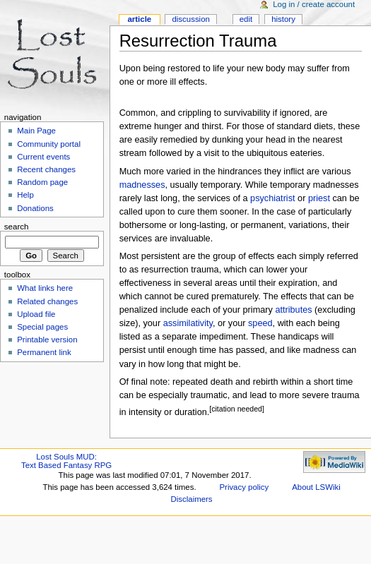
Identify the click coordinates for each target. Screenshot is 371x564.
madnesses (142, 185)
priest (319, 198)
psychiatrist (272, 198)
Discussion (190, 19)
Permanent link (44, 352)
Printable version (47, 339)
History (283, 19)
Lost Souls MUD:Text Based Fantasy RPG (66, 460)
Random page (42, 182)
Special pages (42, 327)
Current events (43, 156)
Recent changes (46, 169)
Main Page (36, 130)
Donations (35, 208)
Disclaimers (192, 499)
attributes (293, 310)
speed (260, 323)
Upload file (36, 314)
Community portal (49, 144)
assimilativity (188, 323)
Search (16, 226)
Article (139, 19)
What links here (45, 288)
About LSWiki (316, 487)
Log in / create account (314, 4)
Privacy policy (244, 487)
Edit (246, 19)
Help (25, 195)
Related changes (47, 301)
